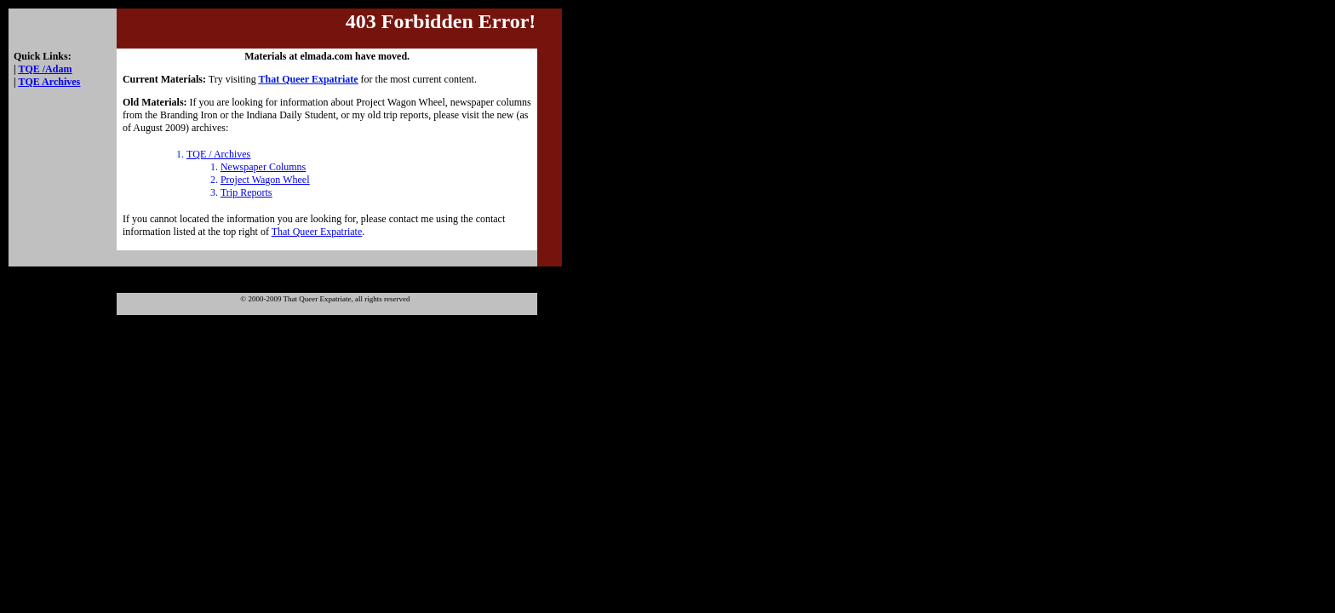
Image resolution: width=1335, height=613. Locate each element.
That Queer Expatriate (317, 232)
